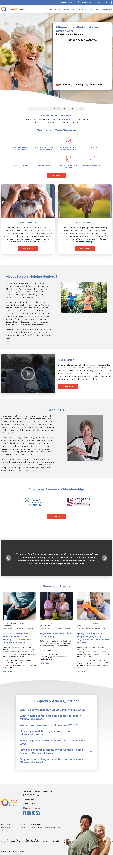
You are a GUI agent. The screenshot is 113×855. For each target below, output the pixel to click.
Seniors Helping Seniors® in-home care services (19, 628)
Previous (8, 558)
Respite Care (92, 148)
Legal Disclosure (6, 851)
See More (56, 175)
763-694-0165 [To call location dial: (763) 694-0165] (95, 84)
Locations (83, 9)
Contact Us (56, 516)
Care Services (54, 9)
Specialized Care (20, 165)
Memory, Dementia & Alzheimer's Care (68, 148)
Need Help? (28, 222)
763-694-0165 (84, 2)
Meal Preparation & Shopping (68, 166)
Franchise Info (106, 9)
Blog (90, 9)
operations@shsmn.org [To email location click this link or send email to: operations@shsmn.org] (71, 84)
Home (31, 109)
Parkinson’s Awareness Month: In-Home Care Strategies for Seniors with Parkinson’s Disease (18, 663)
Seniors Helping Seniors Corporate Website (45, 828)
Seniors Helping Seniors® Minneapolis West (41, 794)
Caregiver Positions (70, 9)
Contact (96, 9)
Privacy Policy (19, 851)
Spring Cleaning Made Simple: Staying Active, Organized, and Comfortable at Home (93, 663)
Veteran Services (44, 165)
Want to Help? (85, 222)
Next (105, 558)
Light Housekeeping (92, 165)
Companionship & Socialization (21, 148)
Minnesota (46, 109)
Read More (7, 671)
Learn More (28, 248)
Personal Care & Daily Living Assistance (45, 148)
